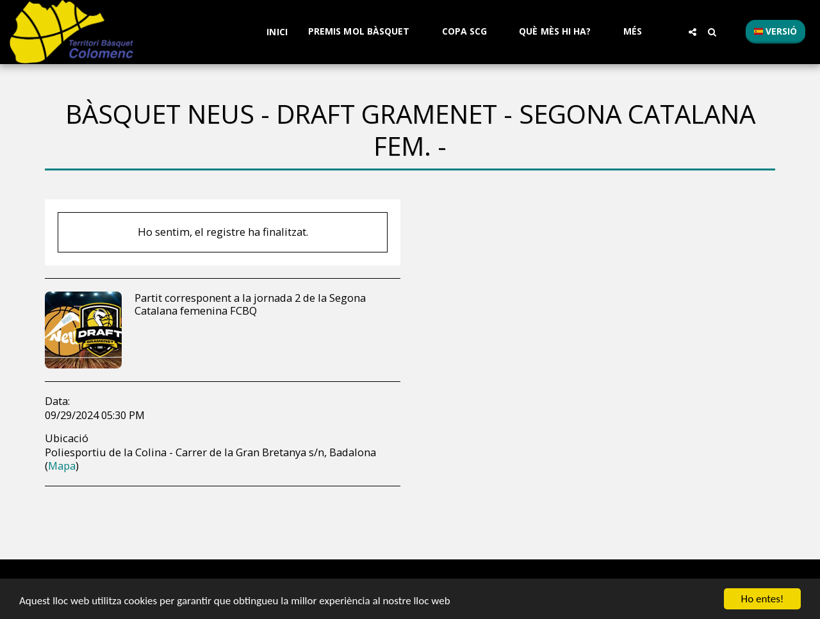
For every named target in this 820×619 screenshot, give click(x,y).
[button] (365, 31)
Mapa (62, 465)
